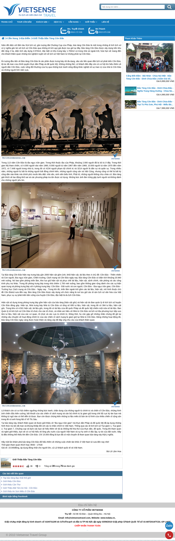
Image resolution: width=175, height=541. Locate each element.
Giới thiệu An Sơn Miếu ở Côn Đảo (19, 491)
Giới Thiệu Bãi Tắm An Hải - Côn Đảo (20, 488)
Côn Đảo (86, 54)
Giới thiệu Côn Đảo (12, 481)
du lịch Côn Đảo (72, 295)
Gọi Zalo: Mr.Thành (91, 30)
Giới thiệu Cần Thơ (11, 484)
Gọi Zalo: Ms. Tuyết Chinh (63, 30)
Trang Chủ (37, 9)
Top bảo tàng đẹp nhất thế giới (17, 478)
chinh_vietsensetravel (68, 32)
